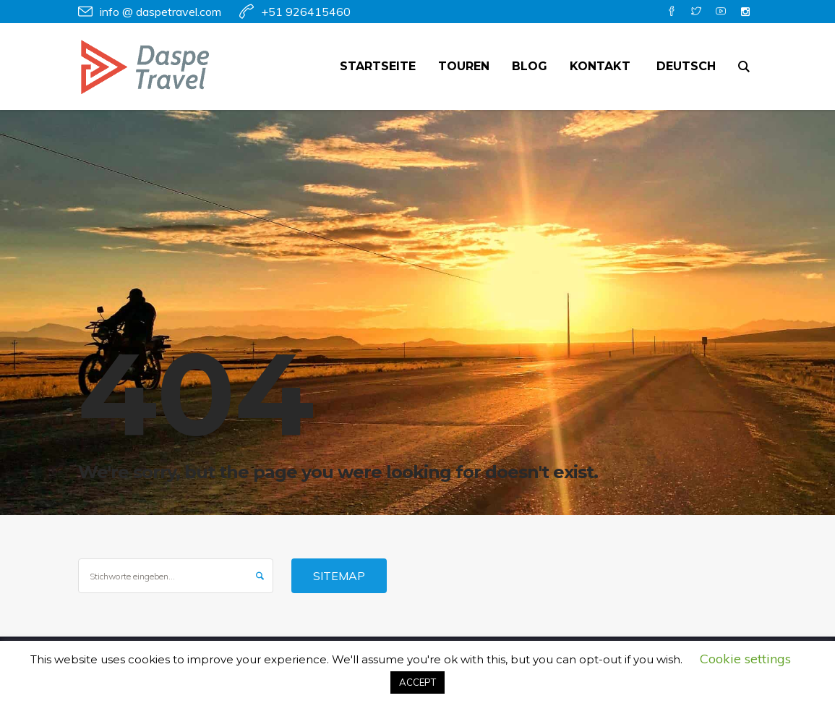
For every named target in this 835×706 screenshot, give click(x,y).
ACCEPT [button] (417, 682)
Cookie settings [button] (745, 658)
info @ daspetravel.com (160, 11)
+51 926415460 (306, 11)
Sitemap (339, 576)
